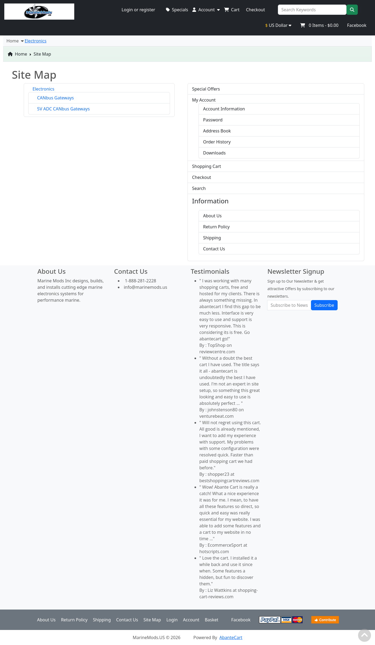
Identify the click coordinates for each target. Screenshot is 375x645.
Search (199, 188)
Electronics (43, 89)
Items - (319, 25)
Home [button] (15, 41)
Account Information (224, 109)
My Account (204, 100)
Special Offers (206, 89)
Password (212, 120)
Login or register (138, 10)
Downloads (214, 153)
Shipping (212, 238)
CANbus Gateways (55, 98)
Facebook (356, 25)
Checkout (201, 177)
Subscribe (324, 305)
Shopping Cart (206, 166)
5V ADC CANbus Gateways (63, 109)
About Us (212, 216)
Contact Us (214, 249)
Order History (217, 142)
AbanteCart (231, 637)
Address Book (217, 131)
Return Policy (216, 227)
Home (17, 54)
